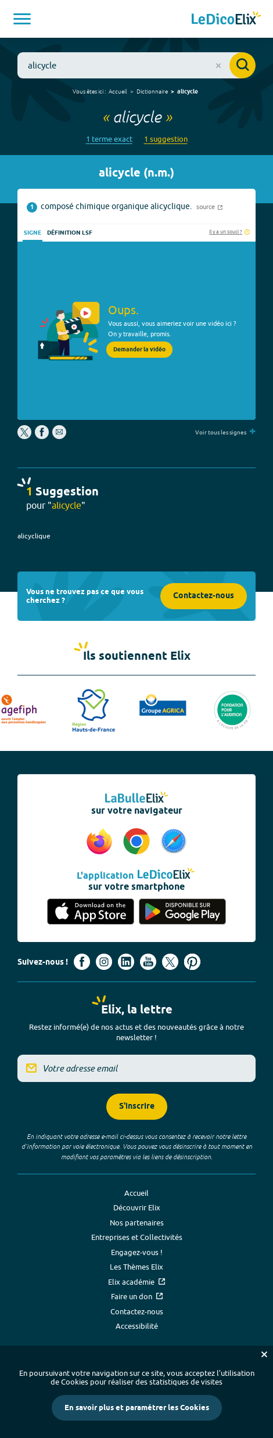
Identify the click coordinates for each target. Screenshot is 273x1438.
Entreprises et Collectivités (136, 1237)
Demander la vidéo (139, 350)
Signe (32, 233)
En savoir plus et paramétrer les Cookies (136, 1408)
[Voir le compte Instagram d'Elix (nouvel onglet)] (104, 962)
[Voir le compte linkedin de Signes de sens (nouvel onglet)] (126, 962)
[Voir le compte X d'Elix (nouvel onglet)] (170, 962)
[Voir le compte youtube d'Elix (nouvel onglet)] (148, 962)
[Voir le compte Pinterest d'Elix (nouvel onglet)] (192, 962)
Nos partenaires (137, 1222)
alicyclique (34, 535)
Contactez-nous (203, 596)
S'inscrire (137, 1106)
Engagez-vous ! (137, 1252)
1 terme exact (109, 139)
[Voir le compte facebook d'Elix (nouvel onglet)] (82, 962)
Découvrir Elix (136, 1207)
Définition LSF (69, 233)
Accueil (118, 91)
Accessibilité (137, 1326)
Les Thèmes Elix (136, 1266)
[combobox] (136, 65)
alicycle (187, 92)
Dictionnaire (152, 91)
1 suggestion (166, 139)
